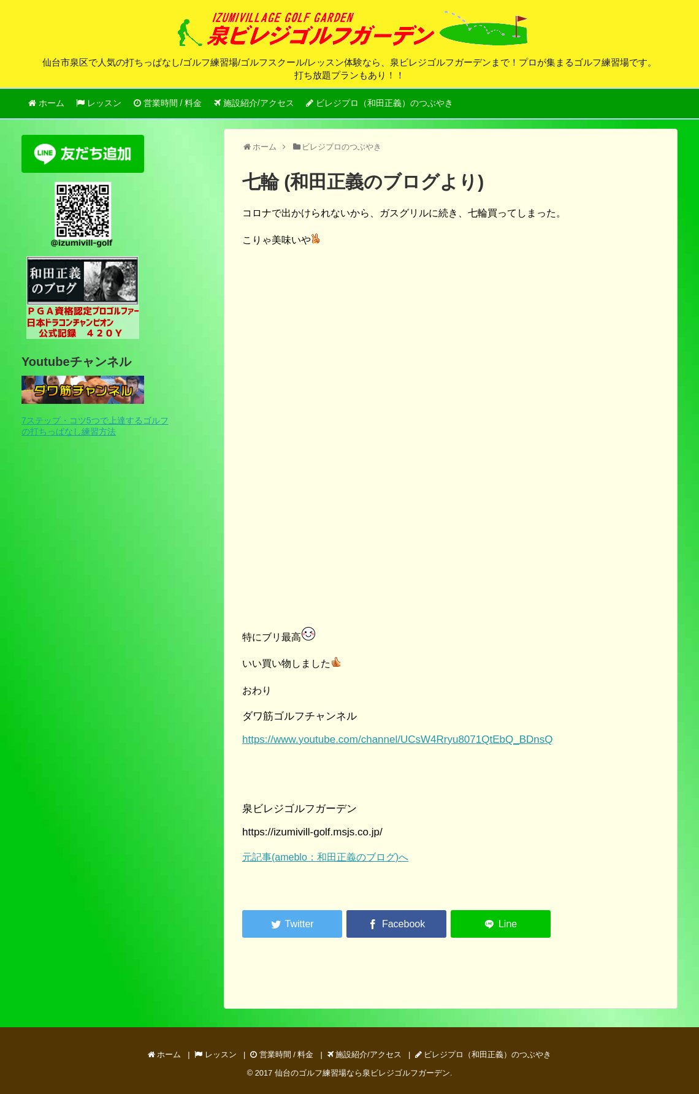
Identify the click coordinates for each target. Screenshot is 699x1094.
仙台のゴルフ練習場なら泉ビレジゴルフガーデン (362, 1072)
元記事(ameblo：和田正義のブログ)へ (325, 857)
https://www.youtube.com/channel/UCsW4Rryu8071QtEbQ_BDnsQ (397, 739)
